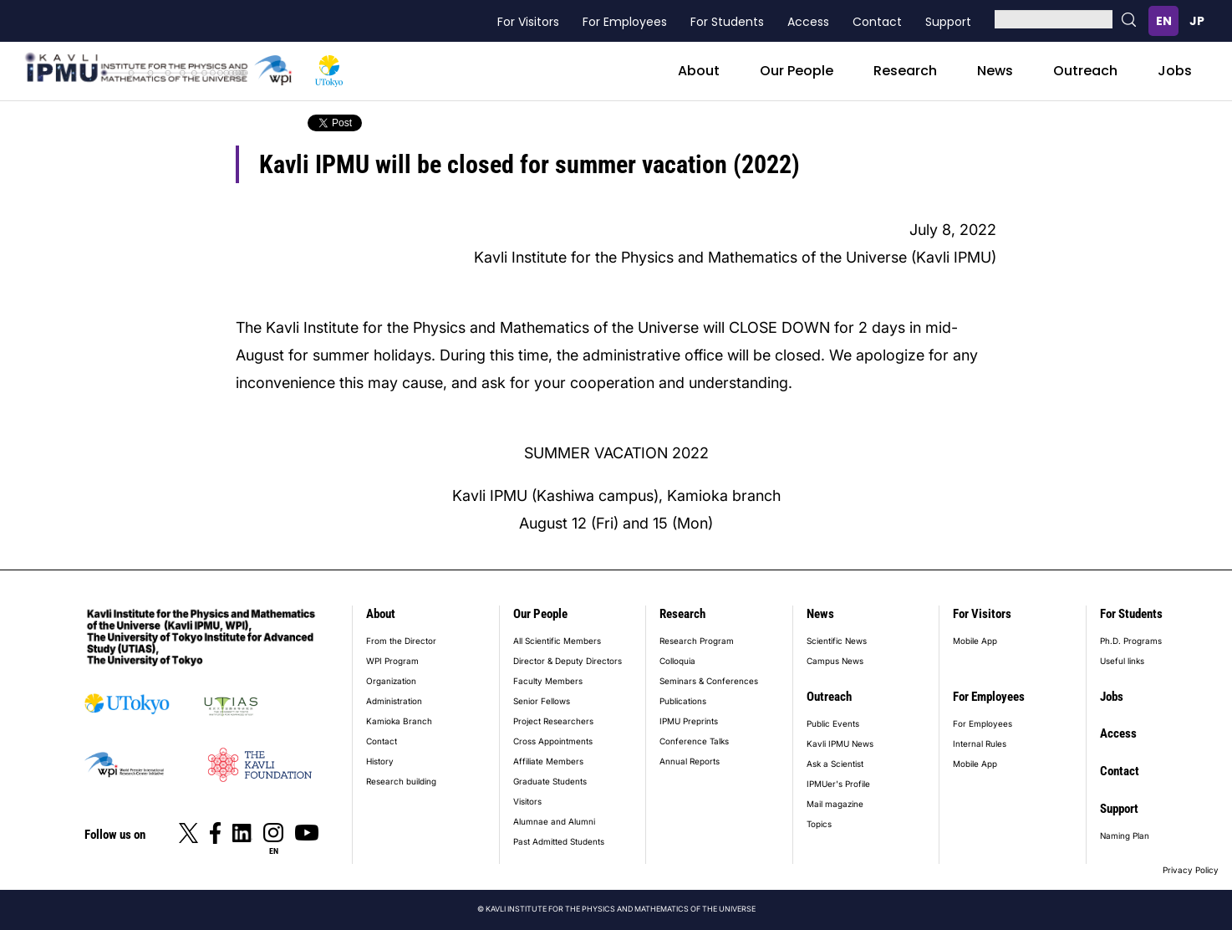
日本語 (1197, 21)
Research (905, 70)
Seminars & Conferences (708, 681)
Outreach (1085, 70)
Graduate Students (550, 781)
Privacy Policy (1191, 870)
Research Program (696, 641)
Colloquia (677, 661)
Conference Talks (694, 741)
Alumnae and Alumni (554, 821)
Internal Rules (979, 743)
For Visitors (528, 21)
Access (808, 21)
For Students (727, 21)
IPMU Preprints (688, 721)
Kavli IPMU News (840, 743)
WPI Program (392, 661)
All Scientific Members (557, 641)
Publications (682, 701)
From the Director (401, 641)
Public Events (833, 723)
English (1163, 21)
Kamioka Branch (399, 721)
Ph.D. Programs (1131, 641)
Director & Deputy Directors (567, 661)
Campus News (835, 661)
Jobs (1175, 70)
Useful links (1122, 661)
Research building (401, 781)
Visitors (527, 801)
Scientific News (837, 641)
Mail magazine (835, 804)
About (699, 70)
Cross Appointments (553, 741)
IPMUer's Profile (838, 784)
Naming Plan (1124, 835)
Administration (394, 701)
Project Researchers (553, 721)
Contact (877, 21)
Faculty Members (548, 681)
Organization (391, 681)
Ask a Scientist (835, 764)
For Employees (625, 21)
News (995, 70)
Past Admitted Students (558, 841)
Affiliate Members (548, 761)
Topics (819, 824)
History (380, 761)
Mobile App (975, 641)
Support (948, 21)
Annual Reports (689, 761)
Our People (796, 70)
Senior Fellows (541, 701)
